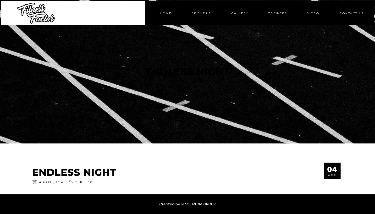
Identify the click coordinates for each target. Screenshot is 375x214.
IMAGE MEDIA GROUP (198, 204)
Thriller (84, 182)
